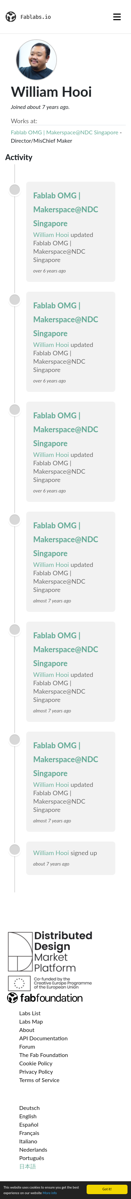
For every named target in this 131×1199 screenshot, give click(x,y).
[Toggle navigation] (117, 16)
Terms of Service (39, 1079)
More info (50, 1193)
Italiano (28, 1141)
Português (31, 1157)
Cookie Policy (35, 1063)
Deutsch (29, 1107)
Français (29, 1132)
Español (28, 1124)
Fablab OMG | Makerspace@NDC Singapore (64, 132)
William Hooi (51, 234)
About (27, 1029)
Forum (27, 1046)
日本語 (27, 1166)
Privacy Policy (36, 1071)
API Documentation (43, 1038)
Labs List (30, 1013)
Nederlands (33, 1149)
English (28, 1116)
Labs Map (31, 1021)
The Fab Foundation (43, 1054)
